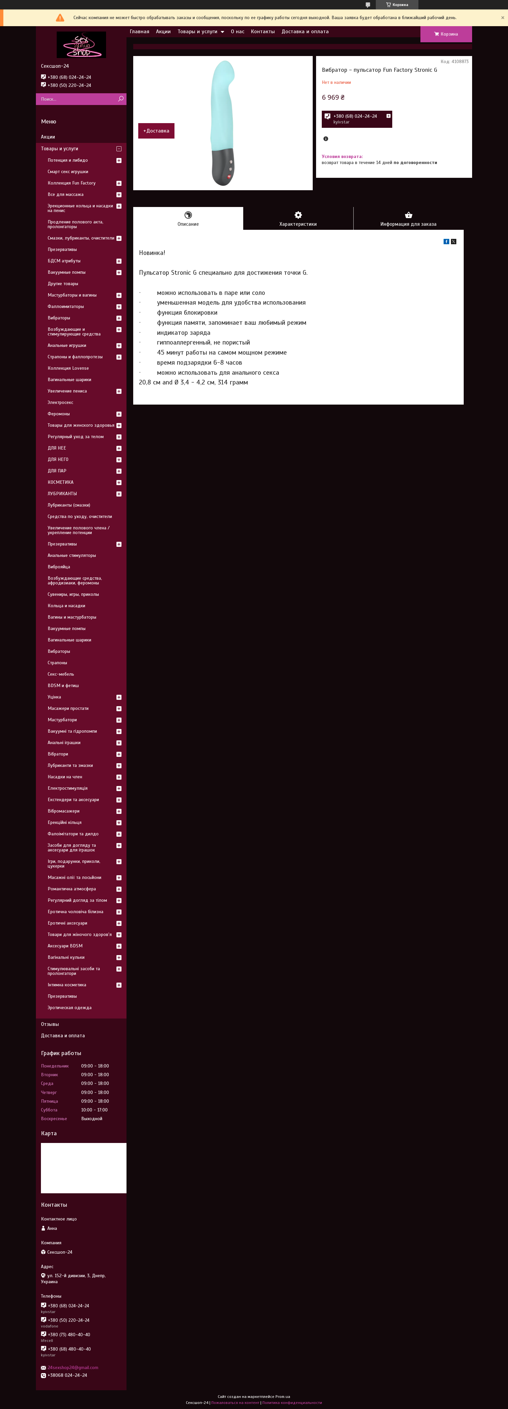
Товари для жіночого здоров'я (80, 934)
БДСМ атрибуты (64, 261)
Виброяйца (59, 567)
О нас (237, 31)
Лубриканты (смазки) (69, 505)
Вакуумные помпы (67, 272)
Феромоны (59, 414)
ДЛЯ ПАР (57, 471)
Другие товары (63, 283)
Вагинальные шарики (69, 379)
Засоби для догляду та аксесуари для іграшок (72, 847)
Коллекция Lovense (68, 368)
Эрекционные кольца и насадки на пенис (80, 208)
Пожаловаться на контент (235, 1402)
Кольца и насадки (66, 606)
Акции (163, 31)
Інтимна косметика (67, 985)
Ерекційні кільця (65, 822)
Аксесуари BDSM (65, 946)
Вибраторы (59, 318)
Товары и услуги (197, 31)
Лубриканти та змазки (70, 765)
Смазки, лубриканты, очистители (81, 238)
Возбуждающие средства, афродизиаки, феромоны (75, 580)
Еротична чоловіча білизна (75, 912)
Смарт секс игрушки (68, 171)
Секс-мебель (61, 674)
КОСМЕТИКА (60, 482)
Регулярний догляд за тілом (77, 900)
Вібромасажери (64, 811)
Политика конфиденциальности (292, 1402)
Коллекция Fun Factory (72, 183)
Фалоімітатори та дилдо (73, 834)
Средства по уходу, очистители (80, 516)
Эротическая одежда (70, 1007)
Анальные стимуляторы (72, 555)
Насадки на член (65, 777)
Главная (139, 31)
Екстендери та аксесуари (73, 799)
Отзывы (50, 1024)
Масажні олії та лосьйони (74, 877)
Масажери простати (68, 708)
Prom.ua (282, 1396)
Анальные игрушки (67, 345)
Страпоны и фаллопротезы (75, 357)
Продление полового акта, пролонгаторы (75, 224)
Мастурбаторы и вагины (72, 295)
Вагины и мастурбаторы (72, 617)
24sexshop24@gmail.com (73, 1367)
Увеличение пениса (67, 391)
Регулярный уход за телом (76, 436)
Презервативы (62, 249)
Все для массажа (66, 194)
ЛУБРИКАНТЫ (62, 494)
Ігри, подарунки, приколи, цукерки (74, 863)
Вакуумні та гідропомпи (72, 731)
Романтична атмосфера (72, 889)
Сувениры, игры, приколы (73, 594)
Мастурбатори (62, 720)
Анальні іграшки (64, 742)
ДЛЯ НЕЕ (57, 448)
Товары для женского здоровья (81, 425)
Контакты (263, 31)
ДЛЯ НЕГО (58, 459)
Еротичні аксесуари (67, 923)
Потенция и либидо (68, 160)
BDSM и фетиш (63, 685)
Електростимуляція (68, 788)
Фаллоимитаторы (66, 306)
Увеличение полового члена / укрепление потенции (79, 530)
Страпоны (57, 663)
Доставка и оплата (305, 31)
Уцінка (54, 697)
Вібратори (58, 754)
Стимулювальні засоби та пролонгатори (74, 971)
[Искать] (120, 99)
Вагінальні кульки (66, 957)
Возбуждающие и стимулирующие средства (74, 331)
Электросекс (60, 402)
